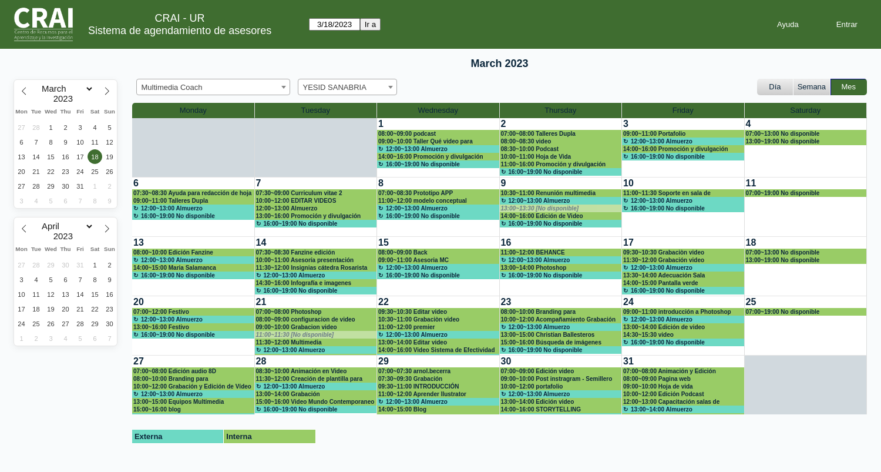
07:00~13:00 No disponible (783, 133)
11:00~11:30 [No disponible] (295, 335)
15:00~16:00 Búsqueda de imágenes (551, 342)
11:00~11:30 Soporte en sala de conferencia (667, 193)
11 (751, 183)
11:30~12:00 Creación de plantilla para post (309, 379)
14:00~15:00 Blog (402, 409)
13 (138, 242)
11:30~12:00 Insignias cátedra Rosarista (312, 268)
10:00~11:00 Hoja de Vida (536, 156)
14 (261, 242)
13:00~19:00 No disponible (783, 141)
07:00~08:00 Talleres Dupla (538, 133)
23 (506, 302)
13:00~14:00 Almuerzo (661, 409)
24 (628, 302)
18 (751, 242)
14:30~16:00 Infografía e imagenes (304, 283)
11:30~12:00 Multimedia (289, 342)
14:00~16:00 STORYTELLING (541, 409)
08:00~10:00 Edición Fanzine (173, 252)
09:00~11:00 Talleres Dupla (170, 200)
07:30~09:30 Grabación (410, 379)
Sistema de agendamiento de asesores (179, 30)
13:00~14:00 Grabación (288, 394)
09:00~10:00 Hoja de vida (658, 386)
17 (628, 242)
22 (383, 302)
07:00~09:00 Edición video (537, 371)
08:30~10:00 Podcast (530, 149)
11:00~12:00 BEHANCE (533, 252)
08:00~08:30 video (526, 141)
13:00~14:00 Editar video (412, 342)
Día (775, 86)
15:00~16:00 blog (157, 409)
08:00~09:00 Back (403, 252)
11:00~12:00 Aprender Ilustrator (422, 394)
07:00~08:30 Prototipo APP (415, 193)
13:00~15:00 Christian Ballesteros (548, 335)
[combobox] (213, 87)
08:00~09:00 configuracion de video (305, 319)
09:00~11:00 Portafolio (654, 133)
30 (506, 361)
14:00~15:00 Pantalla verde (660, 283)
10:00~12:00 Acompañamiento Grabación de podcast (558, 319)
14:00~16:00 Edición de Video (542, 216)
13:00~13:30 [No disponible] (540, 208)
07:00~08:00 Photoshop (289, 312)
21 (261, 302)
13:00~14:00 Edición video (537, 402)
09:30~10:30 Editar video (412, 312)
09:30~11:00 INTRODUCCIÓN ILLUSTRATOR (418, 386)
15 (383, 242)
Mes (849, 86)
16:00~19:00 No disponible (423, 164)
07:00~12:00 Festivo (161, 312)
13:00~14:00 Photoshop (534, 268)
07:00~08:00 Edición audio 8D (174, 371)
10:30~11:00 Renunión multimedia (548, 193)
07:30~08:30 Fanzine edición (295, 252)
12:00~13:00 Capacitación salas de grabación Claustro (671, 402)
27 (138, 361)
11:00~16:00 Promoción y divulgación (553, 164)
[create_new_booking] (806, 147)
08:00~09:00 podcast (407, 133)
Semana (812, 86)
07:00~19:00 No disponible (783, 193)
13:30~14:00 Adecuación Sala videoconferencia (664, 275)
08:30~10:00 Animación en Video (301, 371)
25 (751, 302)
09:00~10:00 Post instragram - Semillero (557, 379)
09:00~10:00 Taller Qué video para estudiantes (425, 141)
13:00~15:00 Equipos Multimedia (178, 402)
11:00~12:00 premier (406, 327)
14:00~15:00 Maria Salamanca (174, 268)
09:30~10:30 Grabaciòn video (663, 252)
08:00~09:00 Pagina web (657, 379)
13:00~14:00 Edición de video (664, 327)
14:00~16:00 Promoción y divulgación (430, 156)
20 (138, 302)
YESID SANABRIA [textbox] (334, 87)
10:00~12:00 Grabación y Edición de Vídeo (192, 386)
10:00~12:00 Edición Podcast (663, 394)
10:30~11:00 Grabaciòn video (418, 319)
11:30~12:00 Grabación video (663, 260)
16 (506, 242)
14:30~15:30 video (648, 335)
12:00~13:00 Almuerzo (417, 149)
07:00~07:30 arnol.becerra (414, 371)
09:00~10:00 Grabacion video (296, 327)
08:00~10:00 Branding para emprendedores (538, 312)
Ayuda (788, 24)
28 (261, 361)
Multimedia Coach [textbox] (172, 87)
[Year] (65, 98)
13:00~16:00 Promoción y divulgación (308, 216)
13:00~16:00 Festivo (161, 327)
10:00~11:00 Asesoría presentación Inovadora (305, 260)
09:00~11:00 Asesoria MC (413, 260)
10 (628, 183)
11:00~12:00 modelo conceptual (422, 200)
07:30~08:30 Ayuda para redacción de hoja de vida (192, 193)
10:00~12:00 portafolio (532, 386)
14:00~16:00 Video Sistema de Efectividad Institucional (436, 350)
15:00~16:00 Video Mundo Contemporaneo (315, 402)
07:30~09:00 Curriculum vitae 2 (299, 193)
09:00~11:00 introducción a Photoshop (677, 312)
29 (383, 361)
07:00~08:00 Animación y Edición (669, 371)
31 (628, 361)
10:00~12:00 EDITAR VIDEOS (296, 200)
